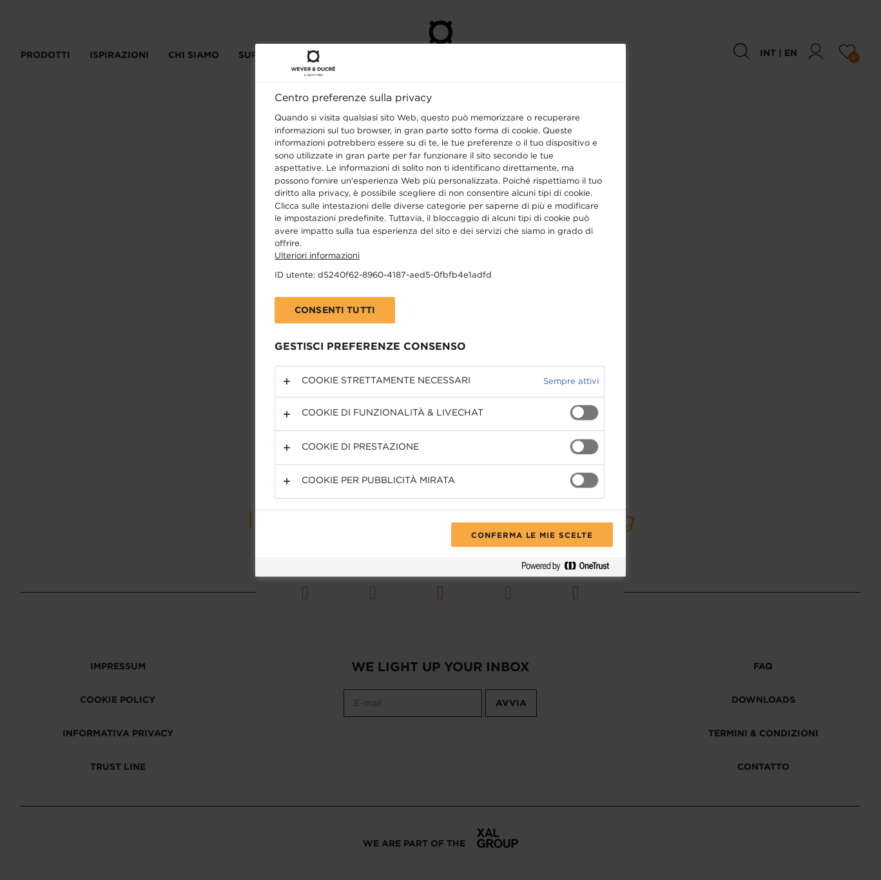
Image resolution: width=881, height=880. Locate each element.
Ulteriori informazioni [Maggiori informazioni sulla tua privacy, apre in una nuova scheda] (317, 255)
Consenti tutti (335, 310)
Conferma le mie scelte (532, 535)
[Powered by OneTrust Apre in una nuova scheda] (570, 568)
